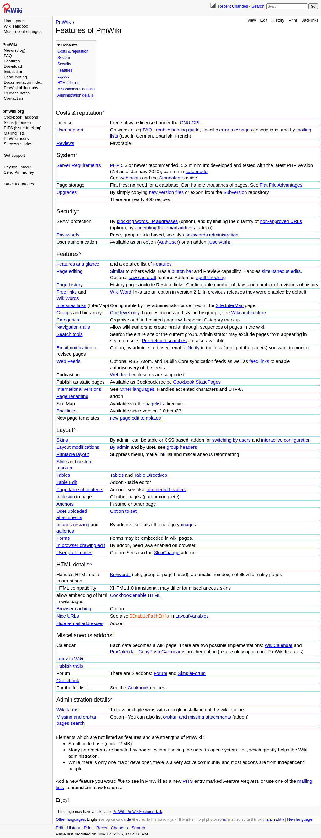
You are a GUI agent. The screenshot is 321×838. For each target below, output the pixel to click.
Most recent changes (23, 31)
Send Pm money (19, 172)
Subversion (235, 192)
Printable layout (72, 454)
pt (207, 819)
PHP (115, 165)
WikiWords (67, 298)
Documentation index (23, 82)
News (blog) (14, 50)
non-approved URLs (281, 221)
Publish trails (69, 665)
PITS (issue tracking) (23, 127)
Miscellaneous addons (76, 89)
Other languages (19, 184)
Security (64, 64)
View (251, 20)
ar (102, 819)
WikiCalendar (278, 645)
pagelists (154, 403)
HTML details (68, 83)
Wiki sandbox (16, 26)
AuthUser (168, 242)
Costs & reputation (72, 51)
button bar (182, 271)
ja (172, 819)
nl (193, 819)
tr (255, 819)
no (199, 819)
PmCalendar (123, 651)
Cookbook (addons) (21, 117)
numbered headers (166, 489)
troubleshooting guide (177, 129)
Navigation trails (73, 327)
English (93, 819)
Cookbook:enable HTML (135, 595)
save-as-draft (142, 277)
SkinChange (167, 552)
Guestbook (67, 680)
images (188, 524)
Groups (64, 312)
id (164, 819)
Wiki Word (120, 291)
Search (257, 6)
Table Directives (150, 475)
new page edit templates (135, 418)
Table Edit (66, 482)
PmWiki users (16, 138)
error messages (235, 129)
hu (160, 819)
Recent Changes (233, 6)
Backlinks (309, 20)
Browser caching (73, 608)
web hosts (130, 177)
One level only (124, 312)
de (129, 819)
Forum (160, 673)
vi (264, 819)
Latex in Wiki (69, 658)
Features (12, 61)
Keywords (120, 574)
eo (138, 819)
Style (61, 461)
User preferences (74, 552)
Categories (67, 319)
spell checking (211, 277)
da (123, 819)
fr (155, 819)
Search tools (69, 334)
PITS (187, 780)
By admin (120, 447)
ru (224, 819)
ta (248, 819)
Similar (117, 271)
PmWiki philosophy (21, 87)
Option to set (123, 511)
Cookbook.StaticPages (197, 382)
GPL (196, 122)
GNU (185, 122)
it (168, 819)
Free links (66, 291)
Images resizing (72, 524)
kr (176, 819)
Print (293, 20)
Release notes (17, 93)
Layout (63, 76)
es (144, 819)
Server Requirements (78, 165)
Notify (193, 347)
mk (188, 819)
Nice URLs (67, 615)
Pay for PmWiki (18, 167)
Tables (63, 475)
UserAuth (219, 242)
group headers (182, 447)
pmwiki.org (13, 111)
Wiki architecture (248, 312)
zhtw (280, 819)
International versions (78, 389)
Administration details (75, 95)
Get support (14, 155)
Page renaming (72, 396)
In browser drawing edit (80, 545)
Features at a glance (77, 264)
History (278, 20)
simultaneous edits (281, 271)
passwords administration (211, 234)
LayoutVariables (191, 615)
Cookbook (138, 687)
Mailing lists (14, 133)
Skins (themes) (17, 122)
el (133, 819)
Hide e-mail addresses (79, 623)
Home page (14, 21)
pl (203, 819)
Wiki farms (67, 709)
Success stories (18, 143)
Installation (13, 71)
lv (183, 819)
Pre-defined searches (164, 340)
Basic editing (15, 77)
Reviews (65, 143)
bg (107, 819)
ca (113, 819)
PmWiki (10, 44)
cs (118, 819)
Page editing (69, 271)
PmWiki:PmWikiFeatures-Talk (137, 811)
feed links (259, 361)
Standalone (171, 177)
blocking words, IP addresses (147, 221)
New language (299, 819)
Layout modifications (77, 447)
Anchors (65, 504)
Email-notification (74, 347)
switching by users (231, 440)
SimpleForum (192, 673)
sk (233, 819)
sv (243, 819)
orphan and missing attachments (197, 716)
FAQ (8, 55)
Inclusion (65, 496)
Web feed (120, 374)
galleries (65, 530)
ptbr (213, 819)
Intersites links (71, 305)
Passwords (67, 234)
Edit (263, 20)
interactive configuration (286, 440)
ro (220, 819)
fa (148, 819)
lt (180, 819)
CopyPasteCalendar (160, 651)
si (228, 819)
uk (259, 819)
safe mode (197, 171)
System (63, 58)
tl (252, 819)
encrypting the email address (165, 227)
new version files (166, 192)
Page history (69, 284)
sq (238, 819)
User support (69, 129)
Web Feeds (68, 361)
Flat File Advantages (281, 185)
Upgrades (66, 192)
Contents (69, 45)
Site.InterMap (230, 305)
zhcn (270, 819)
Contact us (13, 98)
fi (152, 819)
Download (13, 66)
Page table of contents (79, 489)
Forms (63, 538)
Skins (62, 440)
